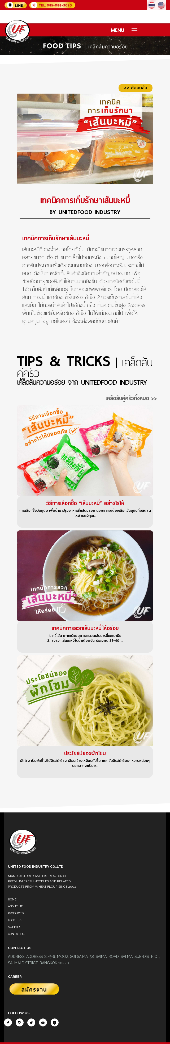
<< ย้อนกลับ (135, 87)
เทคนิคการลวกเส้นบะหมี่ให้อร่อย (85, 628)
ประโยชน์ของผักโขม (85, 753)
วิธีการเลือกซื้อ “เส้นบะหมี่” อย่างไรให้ (85, 503)
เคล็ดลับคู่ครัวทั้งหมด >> (131, 398)
